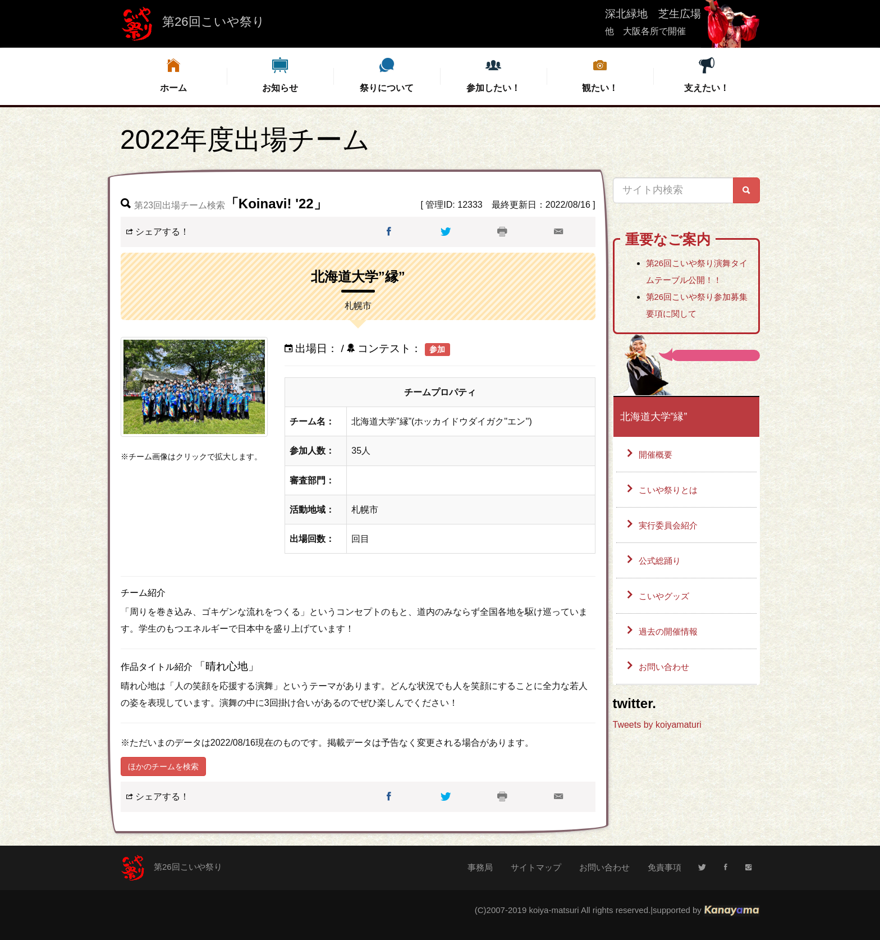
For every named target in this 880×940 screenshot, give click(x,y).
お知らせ (280, 74)
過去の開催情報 (670, 635)
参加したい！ (493, 74)
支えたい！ (706, 74)
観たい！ (600, 74)
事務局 (480, 867)
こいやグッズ (666, 599)
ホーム (173, 74)
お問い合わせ (666, 671)
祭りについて (386, 74)
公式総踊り (661, 563)
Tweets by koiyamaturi (657, 728)
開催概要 (657, 455)
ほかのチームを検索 (163, 766)
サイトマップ (536, 867)
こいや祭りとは (670, 491)
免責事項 (664, 867)
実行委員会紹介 (670, 527)
